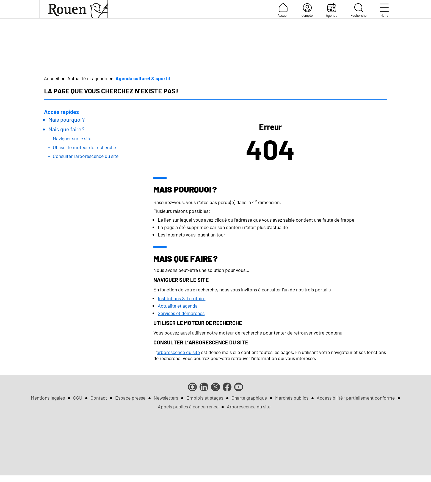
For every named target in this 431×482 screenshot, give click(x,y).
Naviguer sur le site (72, 138)
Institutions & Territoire (181, 298)
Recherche (358, 10)
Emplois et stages (204, 398)
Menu (384, 10)
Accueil (283, 10)
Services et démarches (181, 313)
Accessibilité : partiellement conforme (356, 398)
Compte (307, 10)
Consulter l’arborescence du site (85, 156)
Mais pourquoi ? (66, 119)
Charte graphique (249, 398)
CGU (77, 398)
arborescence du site (178, 352)
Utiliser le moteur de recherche (84, 147)
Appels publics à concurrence (188, 406)
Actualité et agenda (87, 78)
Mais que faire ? (66, 129)
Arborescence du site (248, 406)
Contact (98, 398)
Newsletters (166, 398)
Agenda (331, 10)
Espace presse (130, 398)
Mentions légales (48, 398)
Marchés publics (291, 398)
